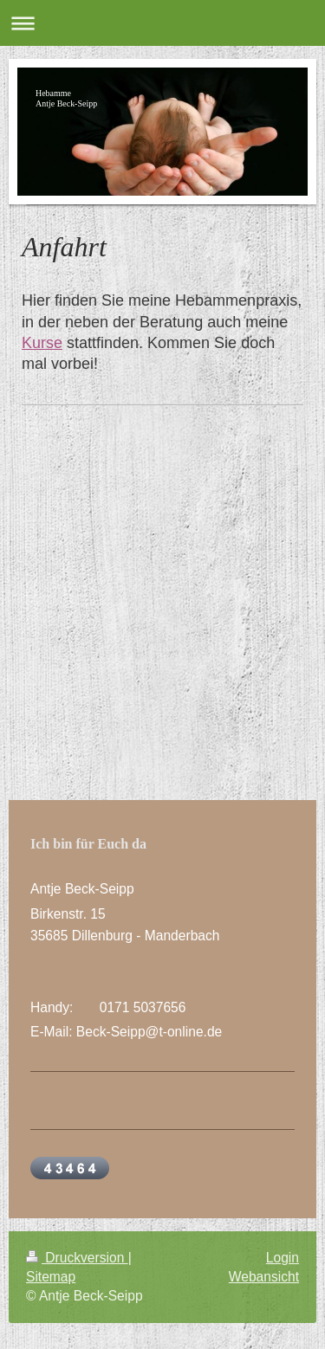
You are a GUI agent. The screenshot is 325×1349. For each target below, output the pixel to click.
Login (282, 1257)
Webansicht (264, 1276)
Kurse (42, 343)
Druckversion (77, 1257)
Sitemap (50, 1276)
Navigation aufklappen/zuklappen (162, 23)
